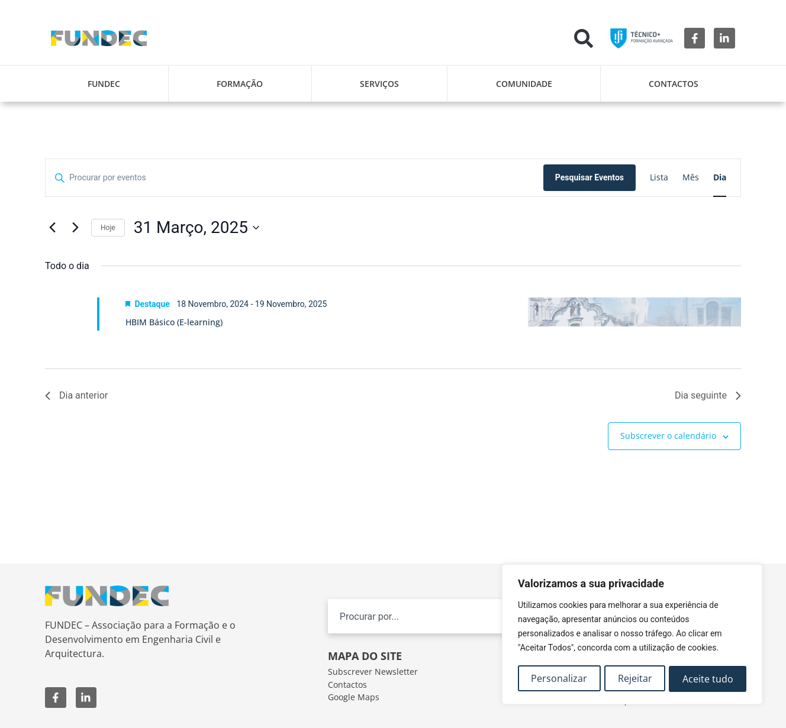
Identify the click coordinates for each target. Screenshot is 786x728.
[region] (632, 635)
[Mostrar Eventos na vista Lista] (659, 177)
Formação (240, 83)
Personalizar (559, 678)
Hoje (108, 228)
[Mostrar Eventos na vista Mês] (690, 177)
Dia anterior (76, 395)
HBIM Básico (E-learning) (174, 322)
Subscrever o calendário (668, 435)
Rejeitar (635, 678)
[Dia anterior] (52, 228)
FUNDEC (104, 83)
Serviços (379, 83)
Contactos (673, 83)
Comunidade (524, 83)
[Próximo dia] (75, 228)
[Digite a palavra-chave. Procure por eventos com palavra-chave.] (294, 177)
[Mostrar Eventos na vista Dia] (719, 177)
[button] (583, 38)
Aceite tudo (707, 678)
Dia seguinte (708, 395)
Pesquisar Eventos (589, 177)
